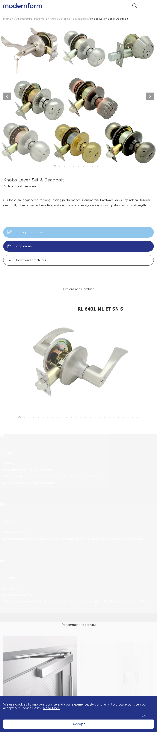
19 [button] (104, 424)
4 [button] (69, 166)
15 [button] (86, 424)
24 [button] (128, 424)
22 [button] (119, 424)
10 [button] (97, 166)
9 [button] (93, 166)
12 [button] (71, 424)
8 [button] (88, 166)
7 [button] (83, 166)
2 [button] (60, 166)
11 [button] (102, 166)
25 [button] (133, 424)
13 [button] (76, 424)
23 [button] (123, 424)
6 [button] (78, 166)
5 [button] (74, 166)
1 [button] (55, 166)
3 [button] (64, 166)
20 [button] (109, 424)
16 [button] (90, 424)
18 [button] (100, 424)
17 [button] (95, 424)
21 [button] (114, 424)
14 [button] (81, 424)
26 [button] (137, 424)
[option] (78, 104)
